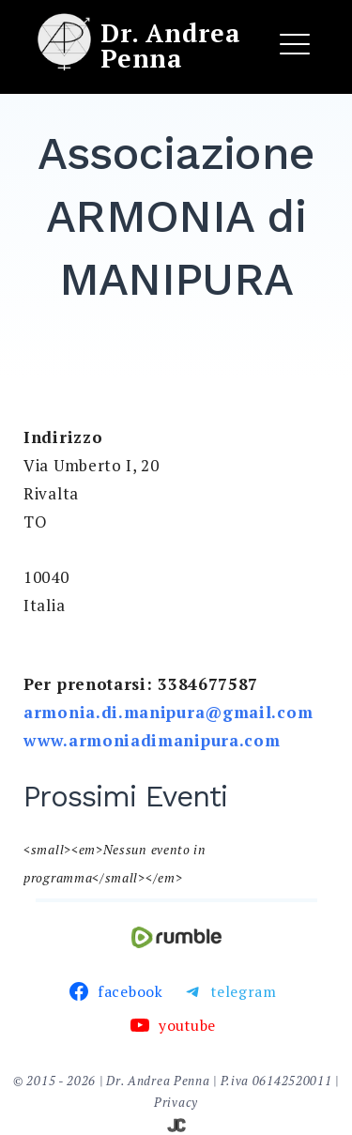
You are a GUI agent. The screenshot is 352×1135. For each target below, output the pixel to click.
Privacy (176, 1102)
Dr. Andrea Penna (170, 45)
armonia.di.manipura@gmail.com (168, 712)
